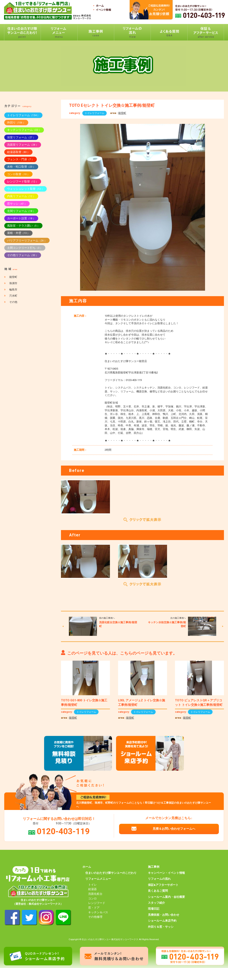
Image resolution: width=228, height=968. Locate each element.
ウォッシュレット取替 (25, 188)
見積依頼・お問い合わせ (163, 914)
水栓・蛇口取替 (21, 166)
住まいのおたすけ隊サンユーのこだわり (111, 872)
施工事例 (153, 866)
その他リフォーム (22, 255)
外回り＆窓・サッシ (161, 926)
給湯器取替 (18, 152)
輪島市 (13, 289)
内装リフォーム (21, 196)
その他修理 (95, 916)
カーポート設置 (21, 218)
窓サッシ (17, 203)
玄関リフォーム (21, 211)
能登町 (122, 113)
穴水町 (13, 295)
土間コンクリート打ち (24, 247)
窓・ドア (94, 907)
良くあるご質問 (158, 890)
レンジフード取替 (22, 181)
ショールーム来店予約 (162, 920)
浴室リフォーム (21, 137)
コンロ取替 (18, 174)
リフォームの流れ (159, 878)
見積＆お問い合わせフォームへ (174, 828)
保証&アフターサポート (163, 884)
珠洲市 (13, 283)
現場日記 (153, 908)
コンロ (92, 898)
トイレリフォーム (94, 113)
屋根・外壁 (18, 233)
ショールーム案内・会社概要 (166, 896)
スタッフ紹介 (156, 902)
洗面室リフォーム (22, 144)
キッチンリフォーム (24, 129)
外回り (16, 122)
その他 (13, 301)
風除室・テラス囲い (23, 225)
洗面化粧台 (95, 893)
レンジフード (96, 903)
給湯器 (92, 889)
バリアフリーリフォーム (27, 240)
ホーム (87, 866)
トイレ (92, 884)
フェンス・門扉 (20, 159)
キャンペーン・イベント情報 (166, 872)
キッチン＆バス (98, 912)
